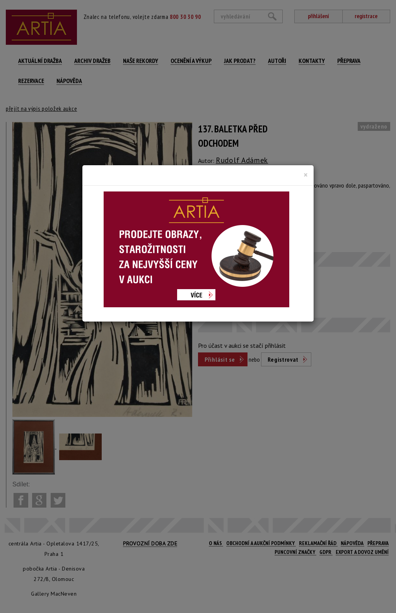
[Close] (306, 174)
